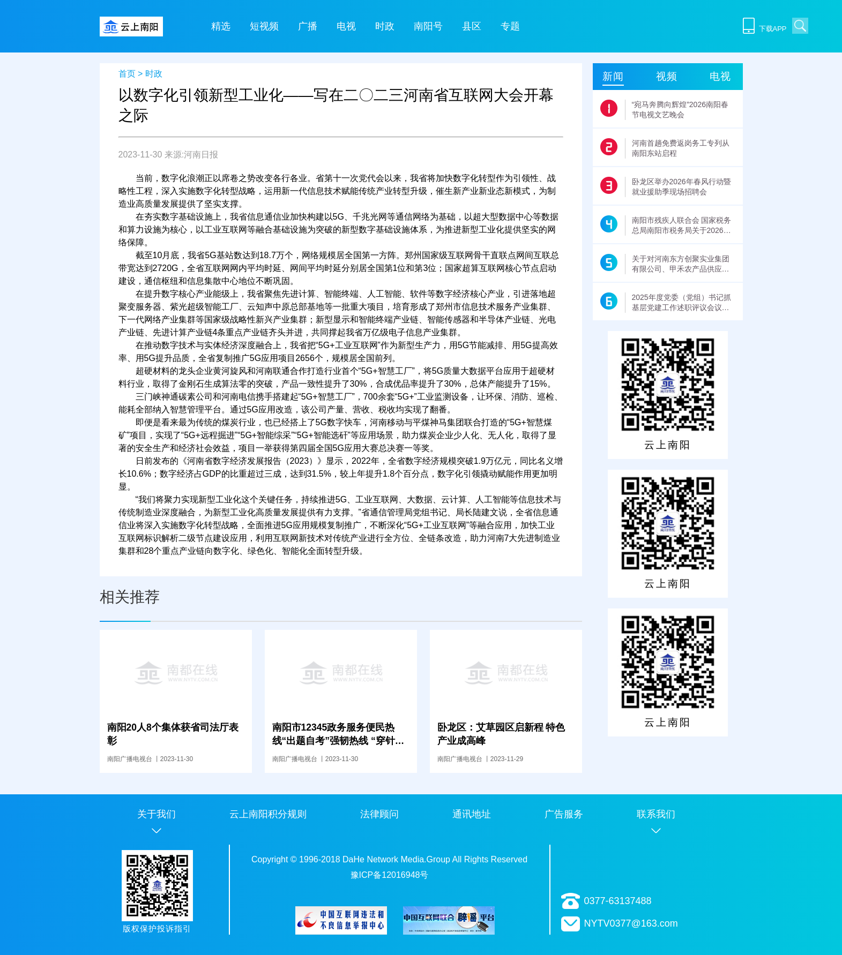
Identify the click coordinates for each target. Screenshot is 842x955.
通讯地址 (471, 814)
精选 (220, 26)
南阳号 (428, 26)
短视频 (264, 26)
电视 (346, 26)
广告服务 (564, 814)
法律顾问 (379, 814)
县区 (471, 26)
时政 (384, 26)
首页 (127, 73)
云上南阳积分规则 (268, 814)
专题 (510, 26)
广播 (307, 26)
